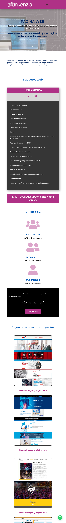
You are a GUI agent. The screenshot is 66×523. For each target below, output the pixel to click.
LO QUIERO (33, 311)
